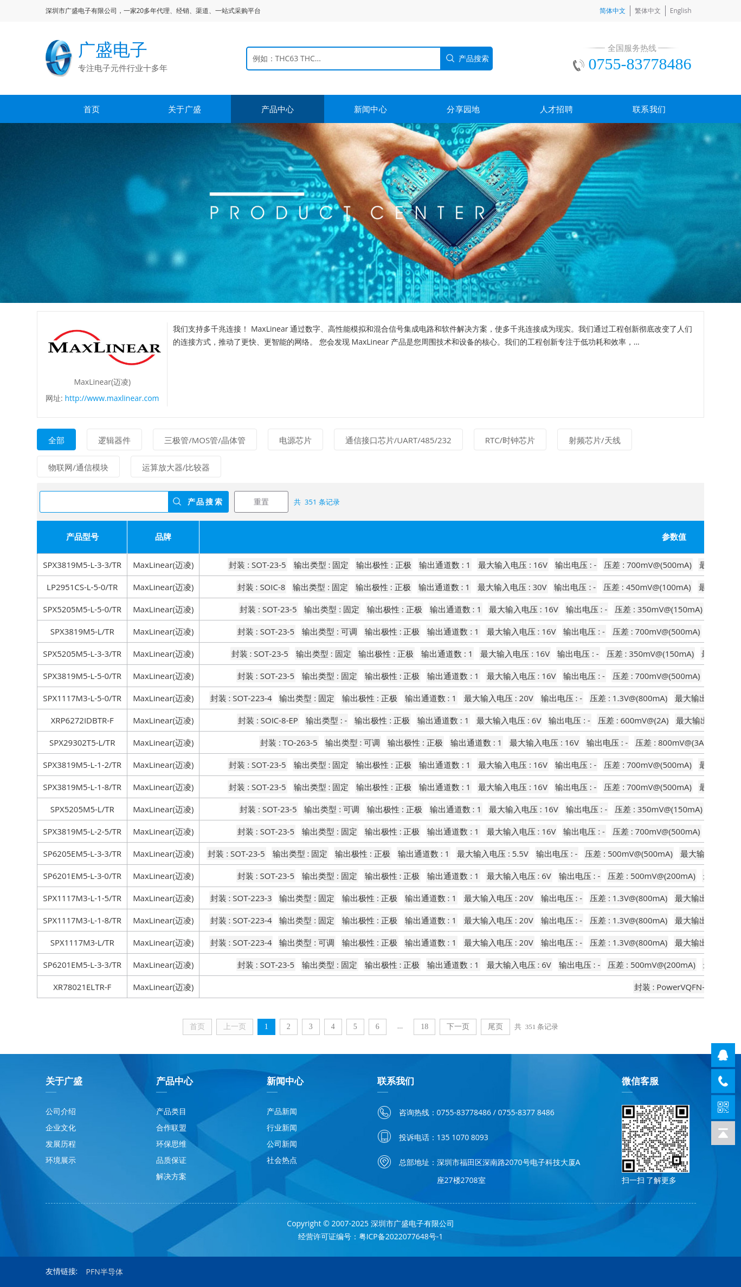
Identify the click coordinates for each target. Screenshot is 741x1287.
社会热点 (282, 1160)
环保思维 (171, 1144)
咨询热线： (418, 1112)
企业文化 (61, 1127)
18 (424, 1027)
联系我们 (649, 109)
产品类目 (171, 1111)
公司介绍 (61, 1111)
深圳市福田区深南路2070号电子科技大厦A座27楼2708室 (509, 1171)
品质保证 (171, 1160)
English (681, 10)
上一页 (234, 1027)
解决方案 (171, 1176)
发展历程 (61, 1144)
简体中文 (613, 10)
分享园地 (463, 109)
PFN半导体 (104, 1271)
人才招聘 (556, 109)
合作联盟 (171, 1127)
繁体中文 (648, 10)
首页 (91, 109)
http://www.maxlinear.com (112, 398)
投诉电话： (418, 1137)
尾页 (495, 1027)
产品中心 (277, 109)
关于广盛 (184, 109)
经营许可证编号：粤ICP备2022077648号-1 (370, 1236)
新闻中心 (370, 109)
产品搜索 (206, 501)
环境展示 (61, 1160)
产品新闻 (282, 1111)
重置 (261, 501)
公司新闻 (282, 1144)
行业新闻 (282, 1127)
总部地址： (418, 1162)
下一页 (458, 1027)
